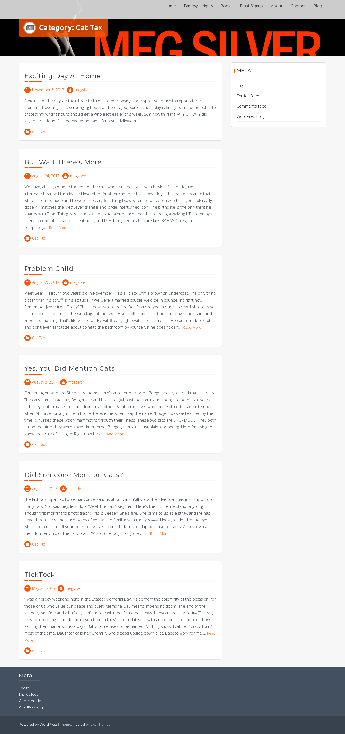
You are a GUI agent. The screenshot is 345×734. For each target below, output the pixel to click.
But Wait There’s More (63, 162)
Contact (298, 6)
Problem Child (48, 269)
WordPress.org (250, 116)
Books (226, 6)
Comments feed (252, 106)
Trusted (79, 725)
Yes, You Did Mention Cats (69, 368)
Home (170, 6)
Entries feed (248, 95)
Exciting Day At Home (62, 76)
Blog (318, 6)
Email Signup (251, 6)
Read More (58, 227)
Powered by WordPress (38, 725)
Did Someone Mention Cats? (73, 475)
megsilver (83, 89)
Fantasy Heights (198, 6)
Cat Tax (38, 131)
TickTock (39, 574)
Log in (242, 85)
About (276, 6)
